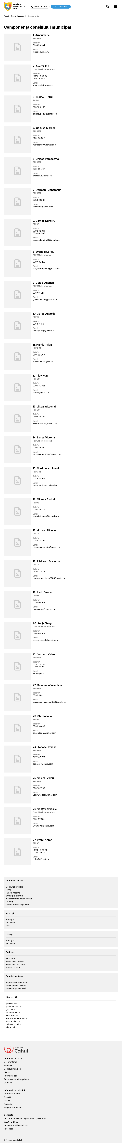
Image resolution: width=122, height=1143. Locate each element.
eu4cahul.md (12, 1015)
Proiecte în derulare (15, 964)
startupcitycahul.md (15, 1018)
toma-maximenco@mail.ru (45, 485)
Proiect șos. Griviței (15, 961)
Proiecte (8, 1104)
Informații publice (12, 1093)
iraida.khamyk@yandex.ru (45, 361)
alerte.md (10, 1027)
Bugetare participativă (16, 988)
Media (7, 1072)
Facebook (8, 1129)
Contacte (8, 1082)
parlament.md (12, 1006)
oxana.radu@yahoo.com (44, 609)
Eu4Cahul (10, 958)
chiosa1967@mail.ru (42, 175)
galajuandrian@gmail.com (45, 299)
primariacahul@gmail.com (16, 1125)
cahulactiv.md (12, 1024)
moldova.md (11, 1012)
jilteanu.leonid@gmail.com (45, 423)
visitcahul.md (12, 1021)
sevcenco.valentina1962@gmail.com (49, 702)
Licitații (7, 1100)
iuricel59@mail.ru (41, 52)
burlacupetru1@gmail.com (45, 114)
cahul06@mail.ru (41, 859)
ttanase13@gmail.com (43, 764)
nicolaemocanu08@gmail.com (47, 547)
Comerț (9, 901)
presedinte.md (12, 1003)
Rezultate (10, 922)
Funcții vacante (13, 893)
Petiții (8, 890)
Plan (8, 925)
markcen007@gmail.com (44, 145)
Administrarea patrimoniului (19, 898)
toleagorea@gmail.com (43, 330)
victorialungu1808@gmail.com (47, 454)
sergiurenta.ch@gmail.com (45, 640)
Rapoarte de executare (16, 982)
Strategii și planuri (14, 895)
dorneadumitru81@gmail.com (46, 240)
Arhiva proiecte (13, 967)
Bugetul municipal (12, 1107)
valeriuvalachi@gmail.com (45, 795)
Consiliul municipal (12, 1069)
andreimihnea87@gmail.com (46, 516)
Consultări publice (14, 887)
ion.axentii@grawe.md (43, 85)
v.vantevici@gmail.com (43, 826)
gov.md (9, 1009)
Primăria (8, 1065)
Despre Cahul (10, 1062)
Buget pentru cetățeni (16, 985)
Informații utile (10, 1076)
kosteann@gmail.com (43, 206)
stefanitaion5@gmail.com (44, 733)
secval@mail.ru (40, 673)
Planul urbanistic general (17, 904)
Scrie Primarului (60, 6)
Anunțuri (10, 919)
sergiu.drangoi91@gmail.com (46, 268)
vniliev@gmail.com (41, 392)
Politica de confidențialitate (16, 1079)
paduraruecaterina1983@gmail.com (49, 578)
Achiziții (7, 1097)
